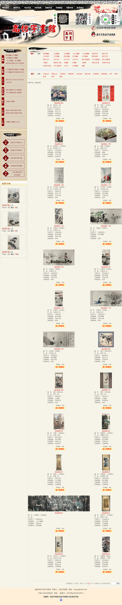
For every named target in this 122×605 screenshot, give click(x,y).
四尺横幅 (9, 55)
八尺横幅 (15, 58)
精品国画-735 (106, 267)
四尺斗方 (9, 80)
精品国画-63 (106, 472)
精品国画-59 (106, 554)
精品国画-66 (59, 431)
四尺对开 (9, 63)
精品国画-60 (59, 554)
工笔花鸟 (13, 150)
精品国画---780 (59, 185)
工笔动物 (13, 166)
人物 (11, 205)
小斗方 (17, 122)
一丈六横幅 (17, 60)
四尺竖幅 (15, 69)
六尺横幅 (9, 58)
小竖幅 (12, 122)
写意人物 (19, 158)
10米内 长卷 (17, 110)
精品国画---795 (106, 144)
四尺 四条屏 (9, 90)
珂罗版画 (38, 8)
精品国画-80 (59, 144)
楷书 (17, 172)
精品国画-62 (59, 513)
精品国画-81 (106, 103)
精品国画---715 (106, 308)
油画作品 (48, 8)
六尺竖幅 (21, 69)
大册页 (12, 101)
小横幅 (8, 122)
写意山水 (19, 142)
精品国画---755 (106, 226)
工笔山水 (13, 142)
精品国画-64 (59, 472)
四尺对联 (15, 72)
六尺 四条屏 (9, 92)
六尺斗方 (21, 80)
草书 (15, 175)
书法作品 (27, 8)
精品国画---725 (59, 308)
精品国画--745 (59, 267)
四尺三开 (15, 63)
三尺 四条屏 (17, 90)
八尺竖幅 (9, 72)
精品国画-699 (106, 349)
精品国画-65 (106, 431)
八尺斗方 (9, 82)
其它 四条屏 (17, 92)
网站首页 (5, 8)
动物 (11, 252)
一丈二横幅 (9, 60)
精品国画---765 (59, 226)
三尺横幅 (15, 55)
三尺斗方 (15, 80)
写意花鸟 (19, 150)
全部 (38, 54)
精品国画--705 (59, 349)
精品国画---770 (106, 185)
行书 (13, 172)
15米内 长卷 (10, 113)
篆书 (18, 175)
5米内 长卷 (9, 110)
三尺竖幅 (9, 69)
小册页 (8, 101)
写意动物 (19, 166)
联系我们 (80, 8)
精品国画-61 (106, 513)
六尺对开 (21, 63)
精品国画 (33, 49)
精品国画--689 (59, 390)
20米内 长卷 (18, 113)
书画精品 (59, 8)
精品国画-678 (106, 390)
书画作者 (69, 8)
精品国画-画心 (59, 103)
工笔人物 (13, 158)
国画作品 (16, 8)
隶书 (20, 172)
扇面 (83, 66)
